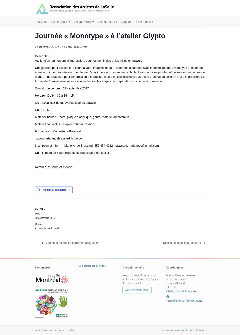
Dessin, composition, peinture (182, 242)
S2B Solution (199, 330)
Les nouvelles (107, 22)
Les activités (82, 22)
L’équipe (126, 22)
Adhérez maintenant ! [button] (137, 289)
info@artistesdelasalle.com (182, 291)
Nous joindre (144, 22)
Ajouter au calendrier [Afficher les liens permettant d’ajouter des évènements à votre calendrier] (54, 190)
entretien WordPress (183, 330)
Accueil (42, 22)
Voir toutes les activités (92, 265)
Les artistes (59, 22)
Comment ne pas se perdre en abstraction (72, 242)
